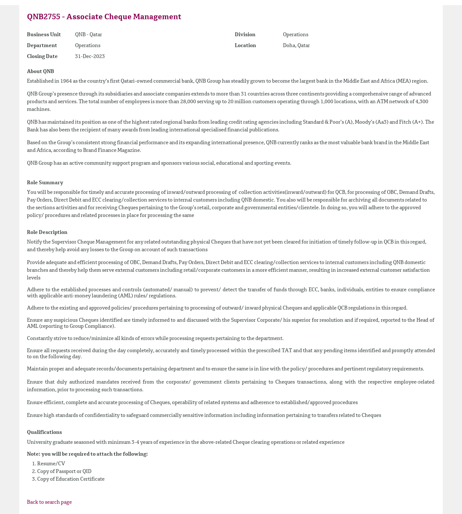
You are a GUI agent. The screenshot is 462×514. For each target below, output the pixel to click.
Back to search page (49, 502)
